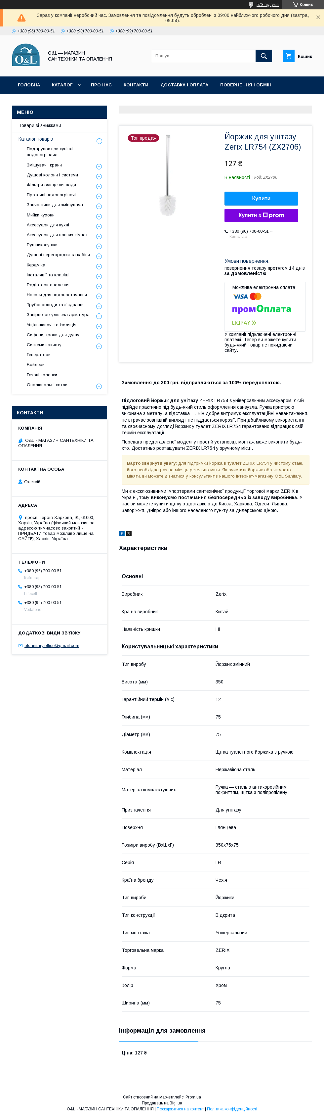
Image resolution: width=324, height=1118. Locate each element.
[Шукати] (264, 56)
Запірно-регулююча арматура (58, 314)
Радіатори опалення (48, 284)
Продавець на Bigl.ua (162, 1103)
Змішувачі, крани (44, 165)
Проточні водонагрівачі (51, 194)
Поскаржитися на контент (180, 1109)
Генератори (39, 354)
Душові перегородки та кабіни (58, 254)
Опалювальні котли (47, 384)
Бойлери (36, 364)
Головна (29, 84)
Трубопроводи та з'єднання (56, 304)
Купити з (261, 215)
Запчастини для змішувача (55, 204)
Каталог (62, 84)
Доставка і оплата (184, 84)
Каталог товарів (36, 139)
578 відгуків (268, 4)
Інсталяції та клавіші (48, 274)
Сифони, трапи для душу (53, 334)
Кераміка (36, 264)
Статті (90, 102)
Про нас (101, 84)
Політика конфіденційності (146, 102)
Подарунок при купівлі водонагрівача (50, 151)
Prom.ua (193, 1097)
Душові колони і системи (52, 174)
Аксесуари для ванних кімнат (57, 234)
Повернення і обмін (245, 84)
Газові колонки (42, 374)
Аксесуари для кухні (48, 224)
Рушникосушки (42, 244)
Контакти (136, 84)
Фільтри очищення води (51, 184)
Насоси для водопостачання (57, 294)
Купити (261, 198)
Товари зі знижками (44, 102)
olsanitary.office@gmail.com (51, 645)
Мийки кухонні (41, 214)
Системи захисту (44, 344)
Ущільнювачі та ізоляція (51, 324)
